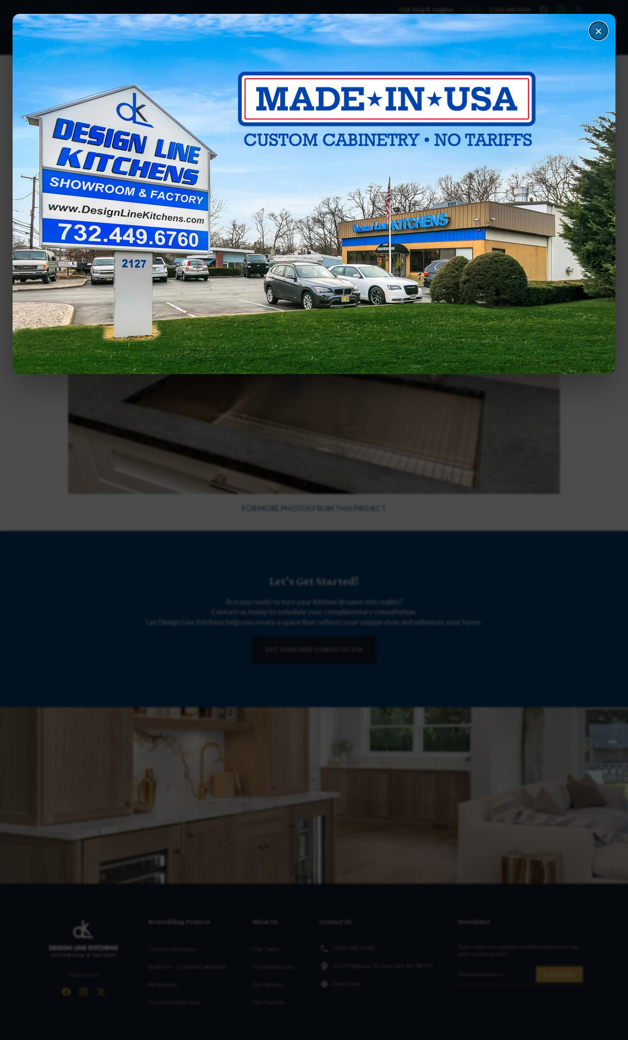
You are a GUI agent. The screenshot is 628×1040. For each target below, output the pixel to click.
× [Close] (598, 30)
